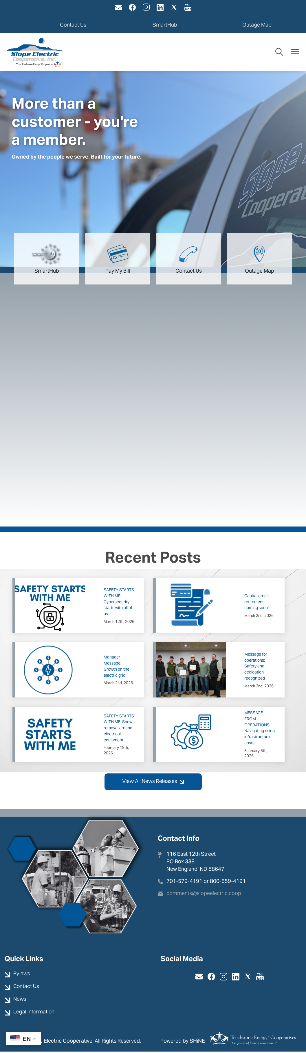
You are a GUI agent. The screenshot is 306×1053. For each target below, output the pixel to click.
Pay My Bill (117, 259)
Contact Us (73, 24)
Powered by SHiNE (182, 1042)
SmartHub (165, 24)
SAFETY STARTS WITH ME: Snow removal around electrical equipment (119, 729)
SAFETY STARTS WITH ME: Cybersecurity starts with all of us (119, 603)
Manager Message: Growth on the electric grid (116, 667)
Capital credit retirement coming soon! (256, 603)
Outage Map (257, 24)
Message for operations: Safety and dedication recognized (255, 667)
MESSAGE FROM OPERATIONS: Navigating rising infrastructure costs (259, 729)
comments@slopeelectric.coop (203, 894)
